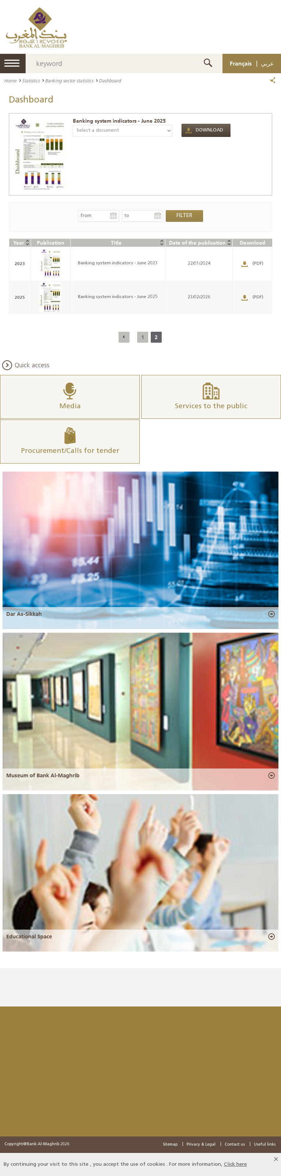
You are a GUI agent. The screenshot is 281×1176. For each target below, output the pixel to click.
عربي (267, 63)
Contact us (235, 1145)
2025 (20, 297)
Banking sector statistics (69, 80)
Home (10, 80)
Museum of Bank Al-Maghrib (42, 775)
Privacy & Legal (201, 1145)
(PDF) (257, 263)
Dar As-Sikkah (24, 614)
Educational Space (29, 936)
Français (241, 63)
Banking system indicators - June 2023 (118, 263)
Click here (235, 1164)
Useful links (265, 1145)
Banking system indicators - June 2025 (119, 121)
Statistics (31, 80)
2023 (20, 263)
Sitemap (170, 1145)
